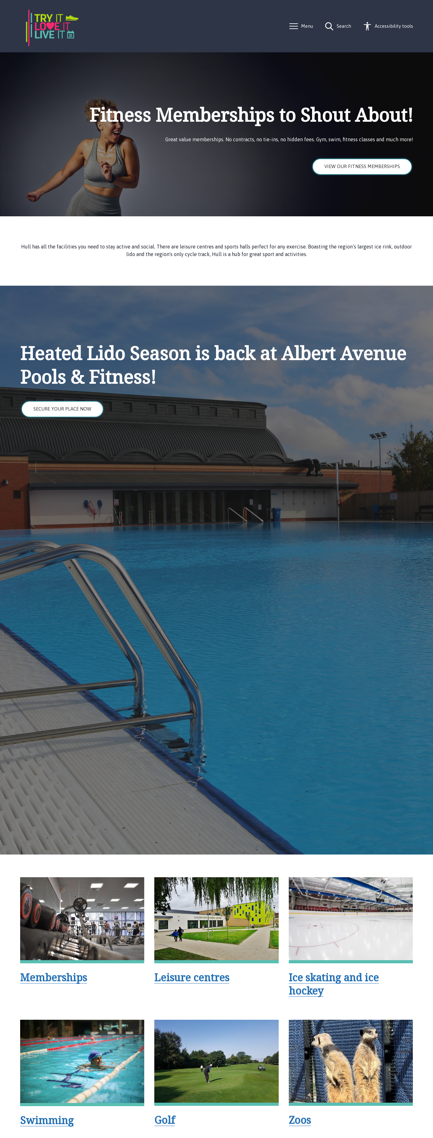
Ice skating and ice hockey (334, 984)
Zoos (300, 1120)
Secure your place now (62, 408)
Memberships (53, 977)
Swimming (47, 1120)
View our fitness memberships (362, 166)
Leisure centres (191, 977)
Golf (164, 1120)
